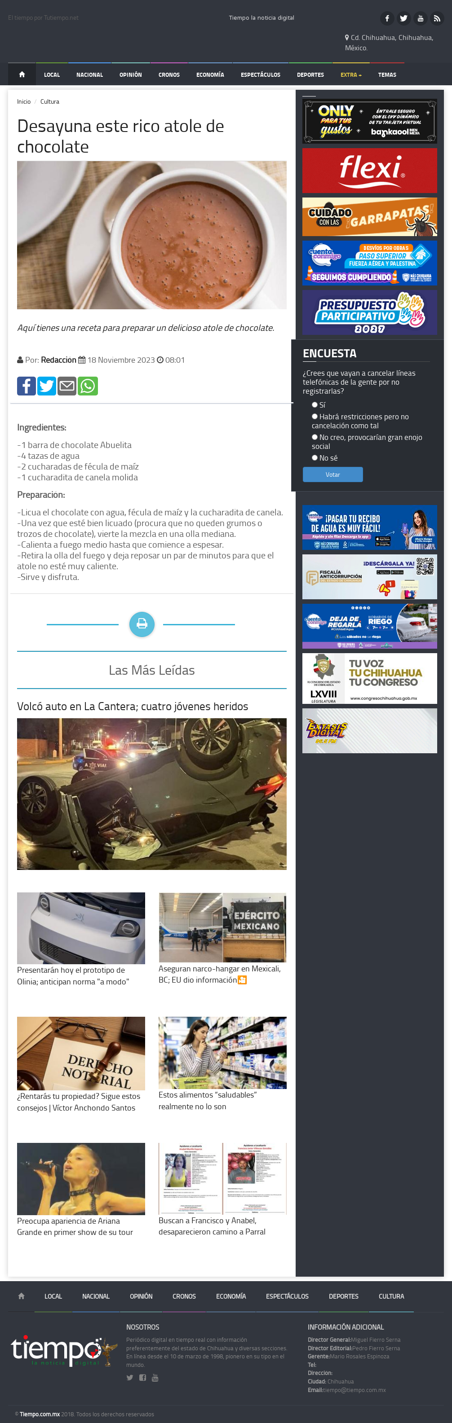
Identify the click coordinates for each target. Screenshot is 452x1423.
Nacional (89, 74)
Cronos (169, 74)
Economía (210, 74)
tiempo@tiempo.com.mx (347, 1390)
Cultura (49, 101)
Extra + (351, 74)
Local (52, 74)
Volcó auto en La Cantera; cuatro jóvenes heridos (132, 706)
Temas (387, 74)
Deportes (310, 74)
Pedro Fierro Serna (354, 1348)
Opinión (131, 74)
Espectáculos (260, 74)
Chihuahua (331, 1381)
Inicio (24, 101)
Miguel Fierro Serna (354, 1339)
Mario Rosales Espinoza (349, 1356)
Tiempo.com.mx (40, 1414)
